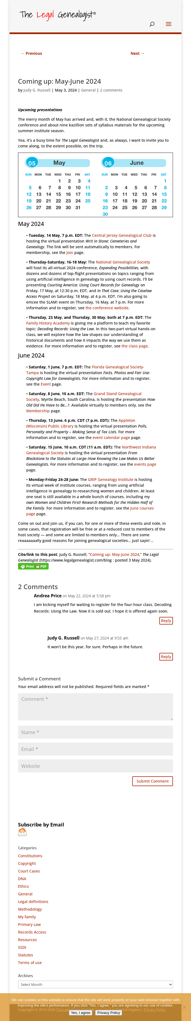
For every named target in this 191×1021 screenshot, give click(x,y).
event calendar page (111, 437)
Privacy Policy (108, 1013)
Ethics (23, 886)
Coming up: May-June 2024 (114, 554)
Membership (38, 410)
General (88, 90)
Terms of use (30, 962)
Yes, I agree (80, 1013)
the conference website (107, 307)
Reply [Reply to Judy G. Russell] (166, 656)
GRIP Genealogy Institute (110, 479)
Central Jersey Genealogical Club (122, 235)
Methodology (30, 909)
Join (69, 252)
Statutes (25, 955)
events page (145, 464)
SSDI (22, 947)
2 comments (111, 90)
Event (46, 384)
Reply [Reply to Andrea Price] (166, 620)
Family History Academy (48, 323)
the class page (135, 346)
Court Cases (29, 871)
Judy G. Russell (37, 90)
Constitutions (30, 855)
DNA (22, 878)
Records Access (32, 932)
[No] (184, 1007)
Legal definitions (33, 901)
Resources (27, 939)
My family (27, 916)
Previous (31, 53)
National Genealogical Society (123, 262)
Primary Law (29, 924)
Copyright (27, 863)
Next (138, 53)
